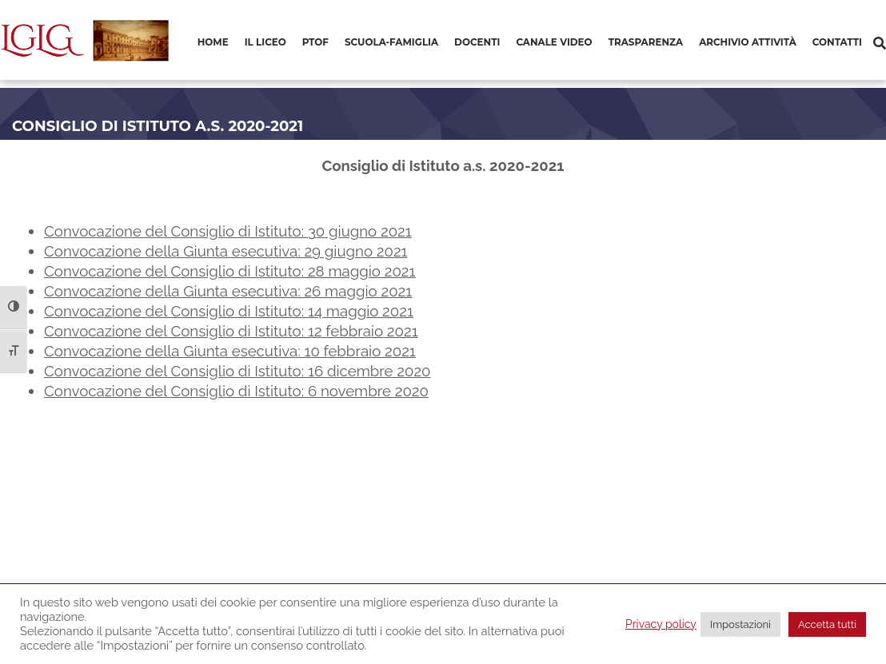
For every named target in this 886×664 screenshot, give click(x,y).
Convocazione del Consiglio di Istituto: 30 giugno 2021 (228, 231)
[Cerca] (879, 43)
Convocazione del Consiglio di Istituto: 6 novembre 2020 (236, 391)
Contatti (837, 42)
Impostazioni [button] (740, 624)
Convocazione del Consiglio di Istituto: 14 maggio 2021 (228, 311)
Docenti (477, 42)
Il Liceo (265, 42)
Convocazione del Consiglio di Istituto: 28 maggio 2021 (230, 271)
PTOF (315, 42)
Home (213, 42)
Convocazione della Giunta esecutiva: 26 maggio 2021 (228, 291)
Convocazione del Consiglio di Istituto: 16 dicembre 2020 (237, 371)
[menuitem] (213, 43)
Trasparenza (646, 42)
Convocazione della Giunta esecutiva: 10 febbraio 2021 (230, 351)
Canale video (554, 42)
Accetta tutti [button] (827, 624)
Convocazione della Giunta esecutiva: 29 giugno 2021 (226, 251)
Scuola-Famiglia (391, 42)
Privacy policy (660, 624)
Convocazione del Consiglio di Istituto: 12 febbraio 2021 (231, 331)
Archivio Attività (747, 42)
